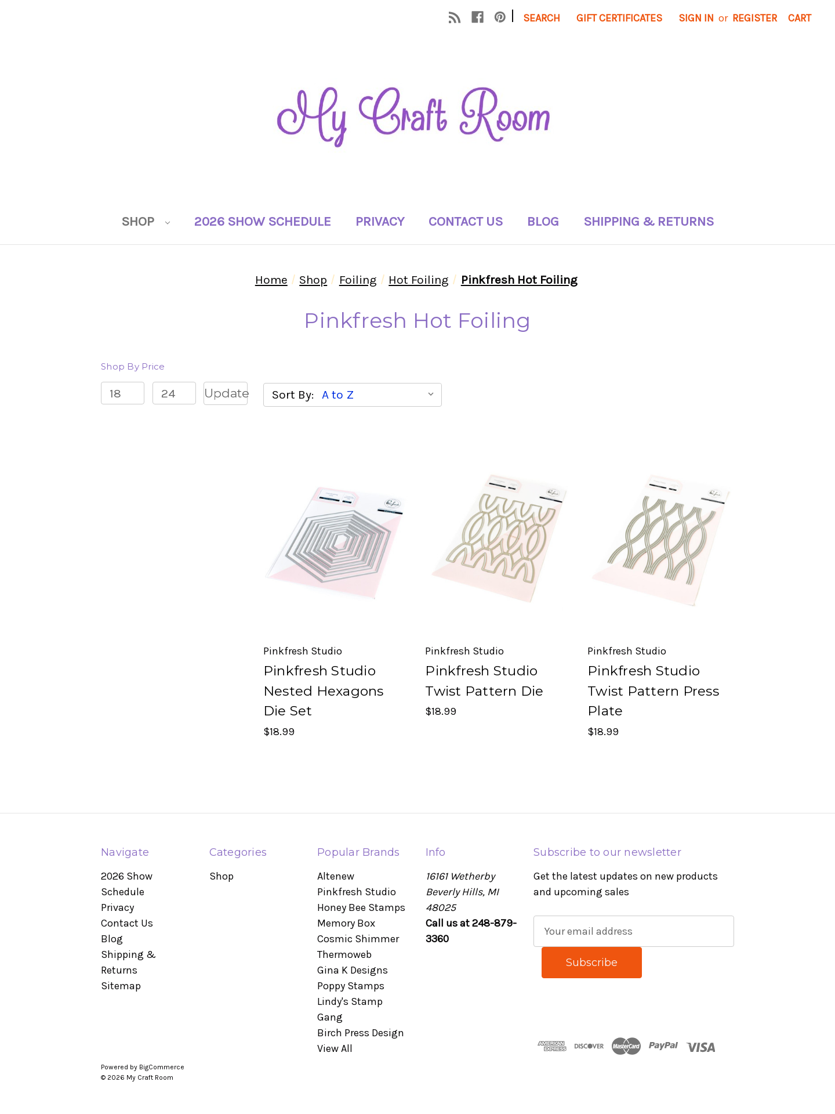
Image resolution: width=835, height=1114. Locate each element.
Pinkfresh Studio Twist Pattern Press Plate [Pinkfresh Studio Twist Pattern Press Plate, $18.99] (653, 691)
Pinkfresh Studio (356, 891)
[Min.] (122, 393)
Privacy (379, 221)
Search (541, 18)
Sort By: (293, 395)
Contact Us (466, 221)
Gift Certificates (619, 18)
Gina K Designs (352, 970)
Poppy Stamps (350, 985)
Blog (543, 221)
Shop (145, 221)
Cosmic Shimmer (358, 938)
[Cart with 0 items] (799, 18)
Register (754, 18)
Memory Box (346, 923)
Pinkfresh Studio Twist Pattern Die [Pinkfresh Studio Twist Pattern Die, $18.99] (484, 681)
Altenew (335, 876)
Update (225, 393)
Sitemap (121, 985)
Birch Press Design (360, 1032)
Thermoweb (344, 954)
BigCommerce (161, 1067)
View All (335, 1048)
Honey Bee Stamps (361, 907)
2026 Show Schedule (262, 221)
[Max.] (174, 393)
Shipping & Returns (648, 221)
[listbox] (380, 395)
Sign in (696, 18)
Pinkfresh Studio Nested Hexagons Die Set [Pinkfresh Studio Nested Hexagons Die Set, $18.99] (323, 691)
